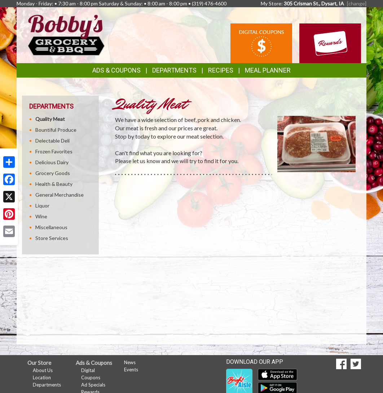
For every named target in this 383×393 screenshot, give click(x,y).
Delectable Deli (52, 140)
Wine (41, 216)
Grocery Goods (52, 173)
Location (42, 377)
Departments (47, 385)
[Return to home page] (66, 34)
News (130, 362)
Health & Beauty (53, 184)
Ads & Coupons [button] (116, 70)
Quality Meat (50, 119)
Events (131, 369)
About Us (43, 370)
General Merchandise (59, 195)
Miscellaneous (51, 227)
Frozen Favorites (53, 151)
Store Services (51, 238)
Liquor (42, 205)
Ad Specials (93, 385)
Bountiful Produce (55, 130)
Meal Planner (268, 70)
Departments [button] (174, 70)
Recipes (220, 70)
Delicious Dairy (52, 162)
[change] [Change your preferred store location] (356, 3)
